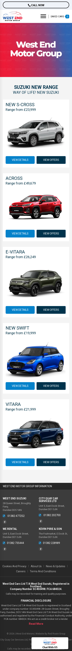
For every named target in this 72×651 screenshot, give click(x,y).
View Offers (51, 159)
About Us (36, 566)
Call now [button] (36, 5)
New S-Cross (20, 104)
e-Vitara (15, 252)
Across (14, 178)
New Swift (17, 328)
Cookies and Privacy (14, 566)
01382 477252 (14, 516)
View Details (20, 159)
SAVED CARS (60, 16)
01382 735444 (13, 543)
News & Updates (55, 566)
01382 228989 (49, 543)
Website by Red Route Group (50, 633)
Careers (21, 571)
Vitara (13, 404)
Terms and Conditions (43, 571)
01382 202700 (50, 515)
